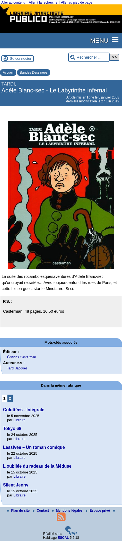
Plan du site (19, 510)
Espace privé (98, 510)
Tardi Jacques (17, 368)
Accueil (8, 72)
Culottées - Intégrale (23, 409)
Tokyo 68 (12, 428)
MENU (99, 40)
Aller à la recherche (43, 2)
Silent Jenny (15, 485)
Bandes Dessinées (33, 72)
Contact (41, 510)
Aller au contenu (13, 2)
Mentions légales (67, 510)
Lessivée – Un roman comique (34, 447)
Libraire (19, 420)
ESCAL (63, 538)
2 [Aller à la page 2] (10, 398)
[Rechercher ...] (89, 57)
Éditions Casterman (21, 357)
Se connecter (20, 58)
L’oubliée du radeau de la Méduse (37, 466)
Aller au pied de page (76, 2)
